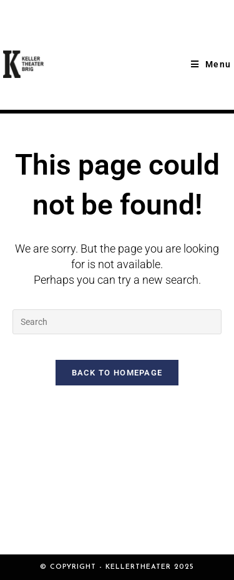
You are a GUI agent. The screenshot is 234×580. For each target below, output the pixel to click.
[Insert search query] (117, 321)
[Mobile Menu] (211, 64)
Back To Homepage (117, 372)
